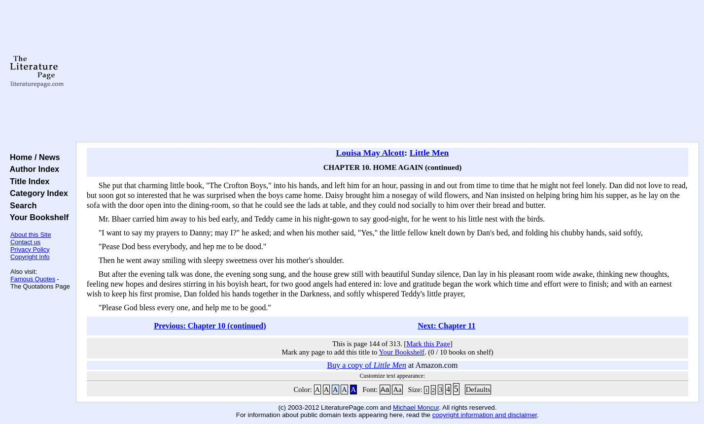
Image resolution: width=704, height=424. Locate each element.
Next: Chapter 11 (446, 326)
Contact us (25, 242)
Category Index (36, 193)
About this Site (30, 234)
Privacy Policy (30, 249)
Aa (385, 389)
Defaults (478, 389)
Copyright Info (30, 257)
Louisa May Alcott (370, 153)
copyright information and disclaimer (484, 415)
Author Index (32, 168)
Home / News (32, 157)
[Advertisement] (387, 71)
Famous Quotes (32, 279)
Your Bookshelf (37, 217)
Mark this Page (428, 344)
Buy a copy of (366, 365)
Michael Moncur (416, 407)
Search (20, 205)
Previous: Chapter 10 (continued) (210, 326)
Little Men (429, 153)
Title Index (27, 181)
